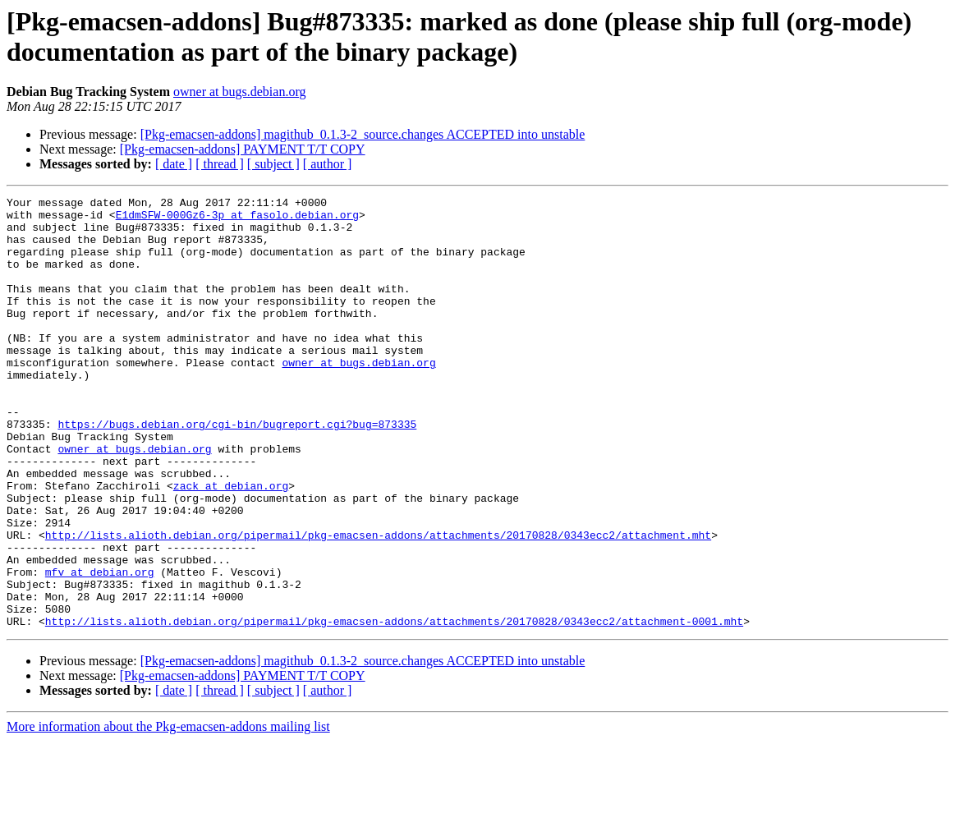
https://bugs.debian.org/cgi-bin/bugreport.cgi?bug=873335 (236, 470)
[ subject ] (273, 164)
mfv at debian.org (99, 648)
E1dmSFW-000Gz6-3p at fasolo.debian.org (237, 219)
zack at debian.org (230, 544)
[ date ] (173, 164)
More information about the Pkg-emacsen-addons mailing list (168, 813)
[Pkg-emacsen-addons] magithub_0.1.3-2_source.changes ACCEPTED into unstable (362, 134)
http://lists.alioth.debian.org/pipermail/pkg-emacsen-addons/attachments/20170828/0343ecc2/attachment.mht (378, 603)
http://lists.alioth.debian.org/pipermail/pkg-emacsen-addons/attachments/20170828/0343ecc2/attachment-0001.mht (394, 707)
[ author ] (327, 164)
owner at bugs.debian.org (239, 92)
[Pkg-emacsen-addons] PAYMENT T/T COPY (242, 149)
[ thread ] (219, 164)
